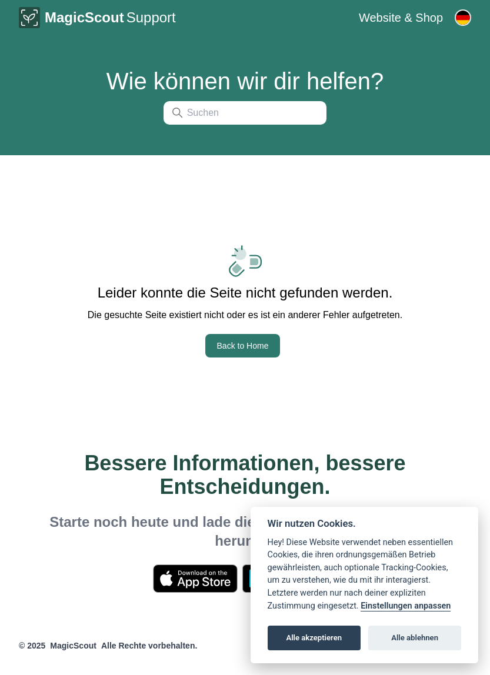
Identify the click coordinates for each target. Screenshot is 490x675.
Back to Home (243, 345)
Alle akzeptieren (314, 637)
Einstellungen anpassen (406, 606)
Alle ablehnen (414, 637)
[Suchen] (245, 113)
